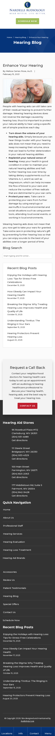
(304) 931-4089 (20, 436)
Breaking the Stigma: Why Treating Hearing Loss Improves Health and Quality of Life (27, 308)
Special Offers (11, 604)
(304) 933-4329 (20, 455)
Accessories (10, 572)
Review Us (9, 580)
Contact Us (9, 612)
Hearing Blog (10, 596)
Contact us (27, 406)
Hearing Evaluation (14, 541)
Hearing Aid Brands (14, 558)
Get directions (20, 440)
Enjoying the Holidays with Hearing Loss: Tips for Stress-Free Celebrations (27, 278)
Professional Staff (13, 525)
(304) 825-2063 (20, 473)
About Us (8, 517)
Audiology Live (27, 721)
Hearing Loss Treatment (17, 550)
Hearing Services (12, 533)
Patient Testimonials (14, 588)
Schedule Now (27, 21)
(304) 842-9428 (20, 492)
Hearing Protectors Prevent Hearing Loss (26, 695)
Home (6, 509)
